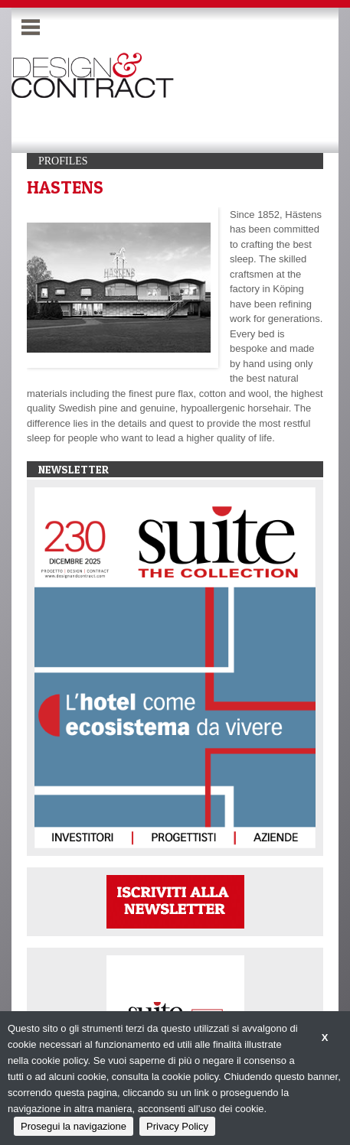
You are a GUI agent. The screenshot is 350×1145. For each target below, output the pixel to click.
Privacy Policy (177, 1126)
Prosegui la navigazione (73, 1126)
